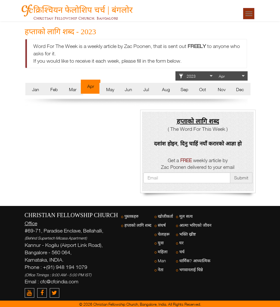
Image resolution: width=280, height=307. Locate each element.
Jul (146, 89)
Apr (90, 86)
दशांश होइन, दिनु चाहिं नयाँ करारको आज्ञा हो (198, 143)
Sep (184, 89)
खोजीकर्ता (165, 216)
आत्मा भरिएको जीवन (195, 225)
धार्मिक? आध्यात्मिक (194, 260)
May (110, 89)
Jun (128, 89)
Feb (54, 89)
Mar (72, 89)
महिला (162, 251)
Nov (221, 89)
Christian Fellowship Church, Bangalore (75, 18)
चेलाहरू (164, 234)
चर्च (181, 251)
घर (181, 242)
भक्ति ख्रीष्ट (187, 234)
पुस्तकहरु (131, 216)
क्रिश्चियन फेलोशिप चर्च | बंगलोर (83, 9)
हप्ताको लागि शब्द (137, 225)
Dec (240, 89)
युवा (161, 242)
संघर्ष (162, 225)
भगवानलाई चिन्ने (191, 269)
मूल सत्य (186, 216)
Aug (166, 89)
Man (162, 260)
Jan (35, 89)
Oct (202, 89)
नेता (160, 269)
